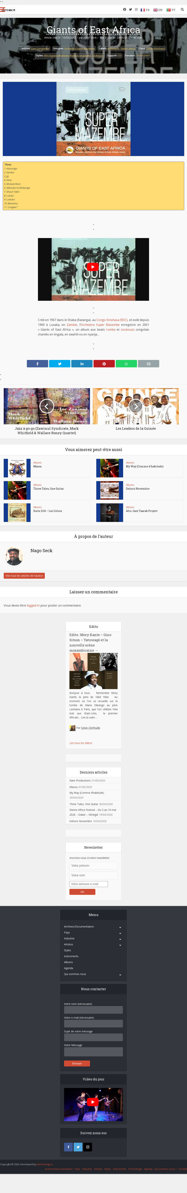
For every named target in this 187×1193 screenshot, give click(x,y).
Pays (67, 932)
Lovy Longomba (40, 48)
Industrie (69, 938)
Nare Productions (80, 780)
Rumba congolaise (80, 55)
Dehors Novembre (138, 488)
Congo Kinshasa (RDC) (112, 320)
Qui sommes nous (75, 974)
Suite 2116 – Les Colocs (47, 511)
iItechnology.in (45, 1164)
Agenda (68, 968)
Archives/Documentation (79, 926)
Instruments (71, 956)
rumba (110, 329)
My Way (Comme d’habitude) (144, 466)
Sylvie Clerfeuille (90, 728)
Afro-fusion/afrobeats (56, 55)
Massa (37, 466)
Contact (182, 1169)
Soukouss (97, 55)
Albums (37, 462)
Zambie (72, 325)
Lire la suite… (89, 717)
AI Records (113, 48)
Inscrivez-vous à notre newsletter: (89, 858)
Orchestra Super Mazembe (79, 48)
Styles (67, 950)
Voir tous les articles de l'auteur (24, 575)
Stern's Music (128, 48)
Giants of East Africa (94, 29)
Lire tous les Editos (80, 743)
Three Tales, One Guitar (48, 488)
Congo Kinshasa (155, 48)
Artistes (68, 944)
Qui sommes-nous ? (165, 1169)
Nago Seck (90, 37)
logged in (33, 605)
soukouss (127, 329)
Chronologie (135, 1169)
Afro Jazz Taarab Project (142, 511)
